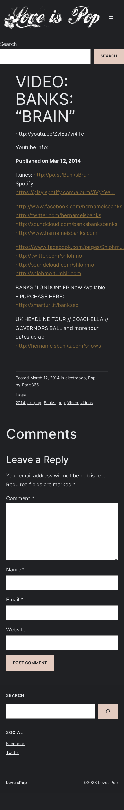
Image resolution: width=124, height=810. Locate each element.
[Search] (108, 711)
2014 (20, 402)
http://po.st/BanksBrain (62, 175)
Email (14, 600)
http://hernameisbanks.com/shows (58, 346)
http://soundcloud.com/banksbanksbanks (66, 224)
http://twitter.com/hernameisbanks (58, 215)
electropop (75, 378)
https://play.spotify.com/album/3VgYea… (65, 192)
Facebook (15, 743)
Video (72, 402)
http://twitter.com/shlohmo (49, 256)
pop (61, 402)
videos (86, 402)
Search (8, 44)
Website (15, 630)
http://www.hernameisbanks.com (56, 233)
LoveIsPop (16, 782)
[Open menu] (111, 17)
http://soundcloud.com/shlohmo (55, 265)
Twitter (12, 752)
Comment (20, 498)
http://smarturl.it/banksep (47, 305)
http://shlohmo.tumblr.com (48, 273)
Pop (92, 378)
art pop (34, 402)
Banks (49, 402)
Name (15, 570)
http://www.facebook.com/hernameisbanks (69, 206)
